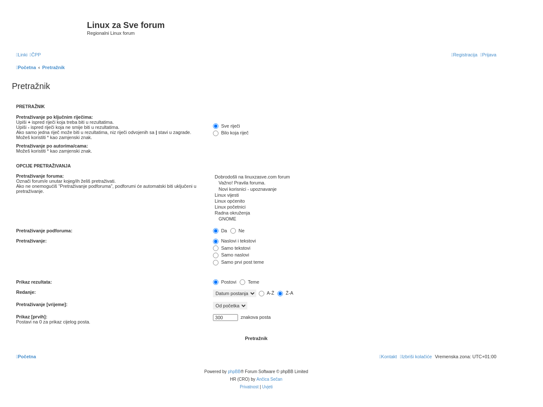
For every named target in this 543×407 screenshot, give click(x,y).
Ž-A (285, 292)
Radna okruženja (354, 213)
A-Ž (266, 292)
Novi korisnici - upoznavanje (354, 189)
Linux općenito (354, 201)
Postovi (224, 281)
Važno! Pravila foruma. (354, 183)
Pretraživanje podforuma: (44, 230)
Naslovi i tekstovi (234, 240)
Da (220, 230)
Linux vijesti (354, 195)
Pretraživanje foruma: (40, 175)
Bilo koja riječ (231, 132)
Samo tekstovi (231, 248)
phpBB (234, 371)
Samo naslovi (231, 254)
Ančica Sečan (270, 379)
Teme (249, 281)
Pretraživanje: (31, 240)
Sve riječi (226, 125)
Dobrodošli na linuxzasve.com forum (354, 177)
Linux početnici (354, 207)
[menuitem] (35, 55)
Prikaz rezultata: (34, 281)
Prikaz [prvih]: (31, 316)
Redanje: (26, 292)
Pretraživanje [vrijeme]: (41, 304)
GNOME (354, 219)
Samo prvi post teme (238, 262)
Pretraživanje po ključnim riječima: (54, 117)
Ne (237, 230)
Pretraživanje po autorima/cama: (52, 145)
